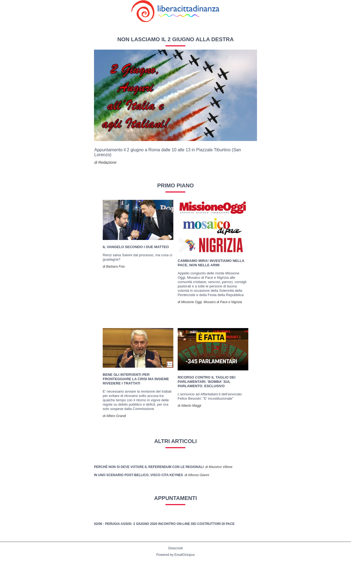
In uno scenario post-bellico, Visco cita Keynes (138, 475)
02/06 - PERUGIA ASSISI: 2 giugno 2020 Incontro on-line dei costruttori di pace (164, 524)
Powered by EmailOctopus (175, 555)
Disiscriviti (175, 548)
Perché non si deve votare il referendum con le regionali (149, 467)
